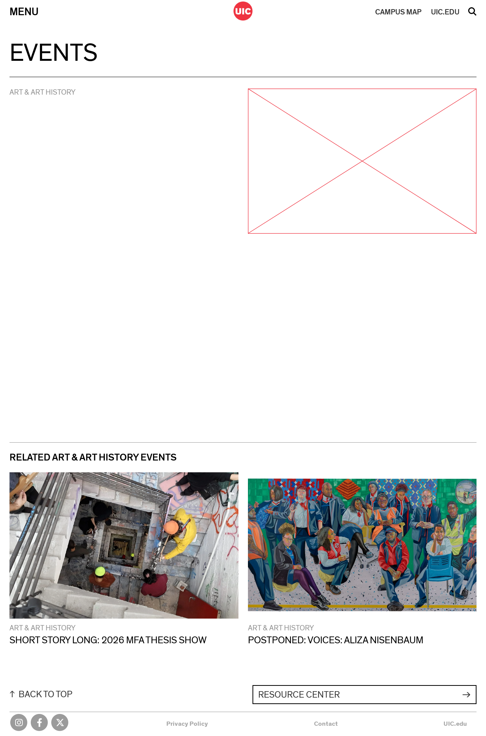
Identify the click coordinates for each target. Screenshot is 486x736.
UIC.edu (455, 723)
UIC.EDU (445, 12)
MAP (398, 12)
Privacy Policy (187, 723)
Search (472, 14)
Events (53, 53)
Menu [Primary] (24, 12)
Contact (326, 723)
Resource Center (299, 695)
